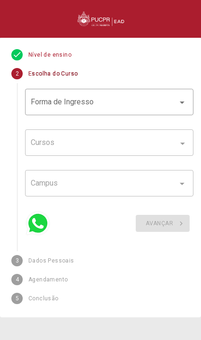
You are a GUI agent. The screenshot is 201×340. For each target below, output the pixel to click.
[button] (109, 102)
